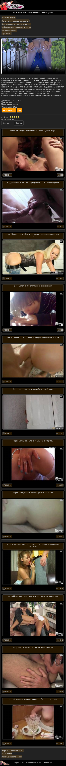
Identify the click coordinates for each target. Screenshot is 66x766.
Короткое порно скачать (12, 750)
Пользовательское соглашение (38, 763)
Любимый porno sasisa (12, 757)
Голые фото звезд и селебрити (15, 21)
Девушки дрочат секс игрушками (16, 24)
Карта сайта (19, 763)
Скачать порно (8, 18)
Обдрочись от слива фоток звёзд (16, 27)
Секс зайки (7, 754)
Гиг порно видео (9, 30)
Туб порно (6, 33)
